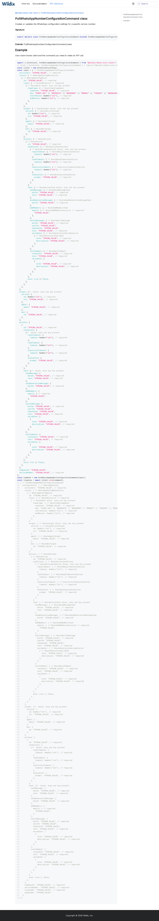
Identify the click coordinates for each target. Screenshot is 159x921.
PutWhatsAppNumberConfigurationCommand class (133, 16)
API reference (56, 3)
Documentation (40, 3)
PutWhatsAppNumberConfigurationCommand (62, 13)
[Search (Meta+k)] (147, 3)
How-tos (26, 3)
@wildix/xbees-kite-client (26, 13)
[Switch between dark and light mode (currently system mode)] (133, 4)
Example (126, 20)
